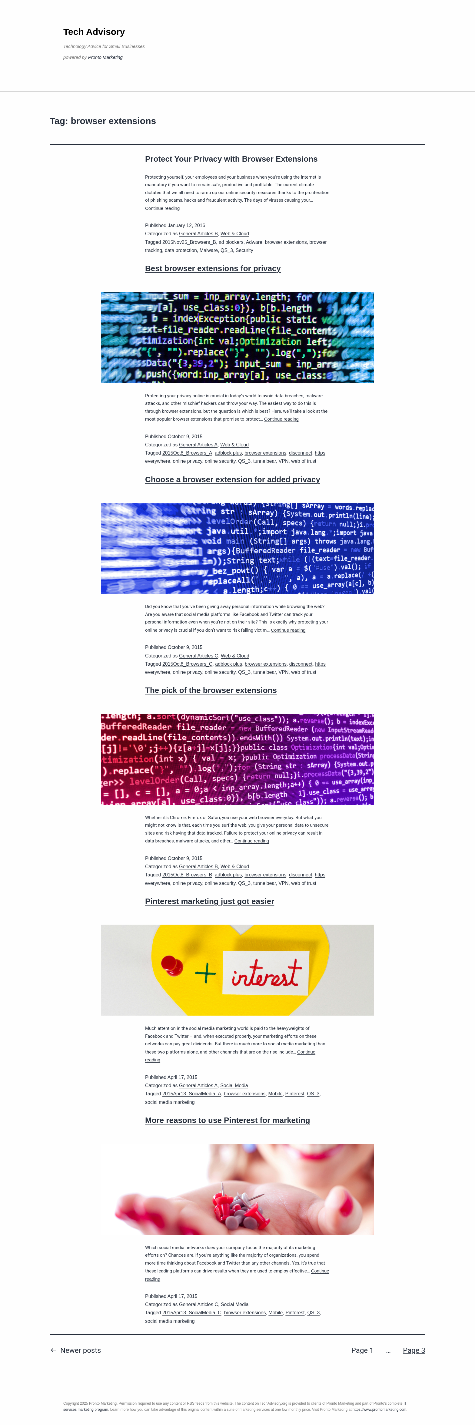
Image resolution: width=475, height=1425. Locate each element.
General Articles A (198, 444)
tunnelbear (264, 461)
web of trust (303, 461)
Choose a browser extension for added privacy (232, 479)
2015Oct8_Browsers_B (187, 874)
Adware (254, 242)
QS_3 (227, 250)
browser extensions (286, 242)
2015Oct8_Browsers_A (187, 452)
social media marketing (170, 1102)
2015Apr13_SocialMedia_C (191, 1312)
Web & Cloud (235, 233)
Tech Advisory (94, 32)
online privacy (187, 461)
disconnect (300, 452)
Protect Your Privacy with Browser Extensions (231, 158)
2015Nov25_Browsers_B (189, 242)
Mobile (275, 1093)
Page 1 (362, 1350)
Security (244, 250)
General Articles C (198, 655)
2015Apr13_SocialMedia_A (191, 1093)
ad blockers (231, 242)
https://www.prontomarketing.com (379, 1409)
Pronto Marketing (105, 57)
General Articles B (198, 233)
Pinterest (294, 1093)
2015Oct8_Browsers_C (187, 664)
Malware (209, 250)
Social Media (234, 1085)
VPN (284, 461)
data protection (181, 250)
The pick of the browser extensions (211, 690)
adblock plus (228, 452)
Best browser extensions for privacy (213, 268)
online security (220, 461)
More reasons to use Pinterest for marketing (227, 1120)
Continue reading (162, 208)
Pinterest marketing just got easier (209, 901)
